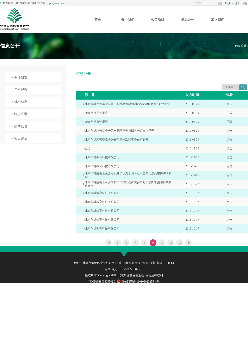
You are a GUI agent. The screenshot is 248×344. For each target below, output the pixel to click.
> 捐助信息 (19, 126)
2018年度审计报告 (96, 121)
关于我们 (127, 19)
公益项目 (157, 19)
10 (162, 242)
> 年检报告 (19, 89)
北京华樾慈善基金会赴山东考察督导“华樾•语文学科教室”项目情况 (127, 104)
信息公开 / (241, 45)
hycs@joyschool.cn (57, 3)
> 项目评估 (19, 138)
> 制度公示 (19, 114)
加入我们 (217, 19)
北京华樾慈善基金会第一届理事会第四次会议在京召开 (119, 130)
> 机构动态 (19, 101)
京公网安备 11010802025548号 (138, 281)
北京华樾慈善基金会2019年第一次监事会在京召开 (116, 139)
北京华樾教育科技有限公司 (102, 157)
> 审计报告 (19, 77)
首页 (97, 19)
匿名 (88, 148)
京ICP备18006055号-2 (102, 281)
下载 (229, 112)
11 (170, 242)
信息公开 (187, 19)
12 (179, 242)
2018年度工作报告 (96, 112)
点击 (229, 104)
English (229, 3)
